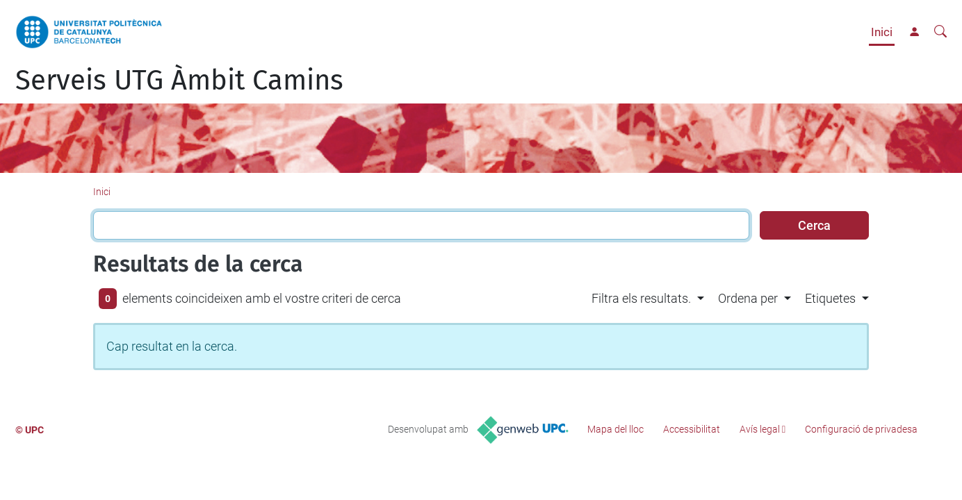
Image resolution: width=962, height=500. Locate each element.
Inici (881, 32)
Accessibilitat (691, 429)
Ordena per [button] (748, 298)
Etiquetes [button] (830, 298)
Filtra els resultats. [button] (641, 298)
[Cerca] (940, 32)
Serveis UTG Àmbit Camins (179, 80)
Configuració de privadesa (861, 429)
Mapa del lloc (615, 429)
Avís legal (760, 429)
